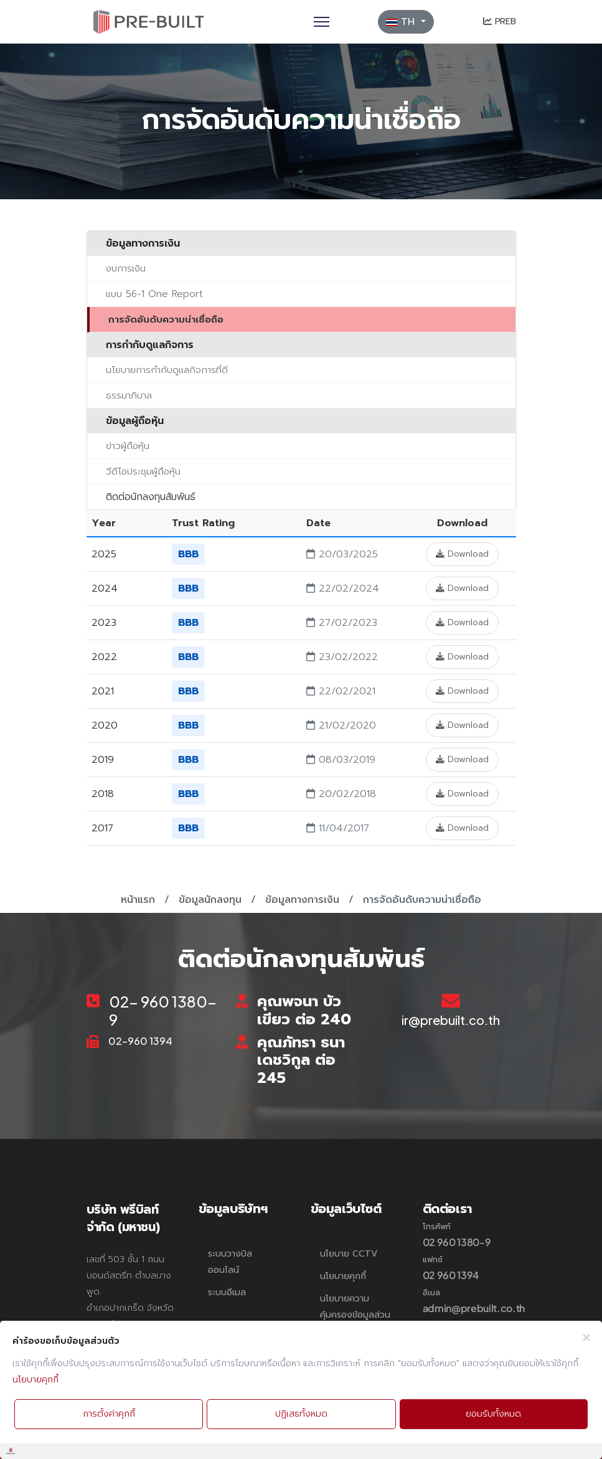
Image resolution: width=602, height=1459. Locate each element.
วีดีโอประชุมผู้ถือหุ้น (143, 471)
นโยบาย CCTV (348, 1253)
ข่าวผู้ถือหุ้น (127, 445)
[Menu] (321, 22)
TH (402, 21)
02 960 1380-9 (457, 1242)
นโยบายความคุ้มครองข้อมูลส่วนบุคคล (355, 1315)
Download (462, 553)
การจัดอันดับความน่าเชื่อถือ (165, 319)
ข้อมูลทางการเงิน (143, 243)
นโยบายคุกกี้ (343, 1276)
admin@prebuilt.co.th (474, 1308)
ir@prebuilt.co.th (451, 1019)
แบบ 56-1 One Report (154, 293)
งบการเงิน (126, 268)
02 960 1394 (451, 1275)
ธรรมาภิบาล (129, 395)
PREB (499, 21)
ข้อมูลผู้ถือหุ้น (135, 420)
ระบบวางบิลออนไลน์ (230, 1262)
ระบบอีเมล (227, 1292)
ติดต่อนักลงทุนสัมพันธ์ (150, 496)
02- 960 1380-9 (163, 1010)
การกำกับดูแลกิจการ (150, 345)
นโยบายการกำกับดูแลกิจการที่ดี (167, 369)
